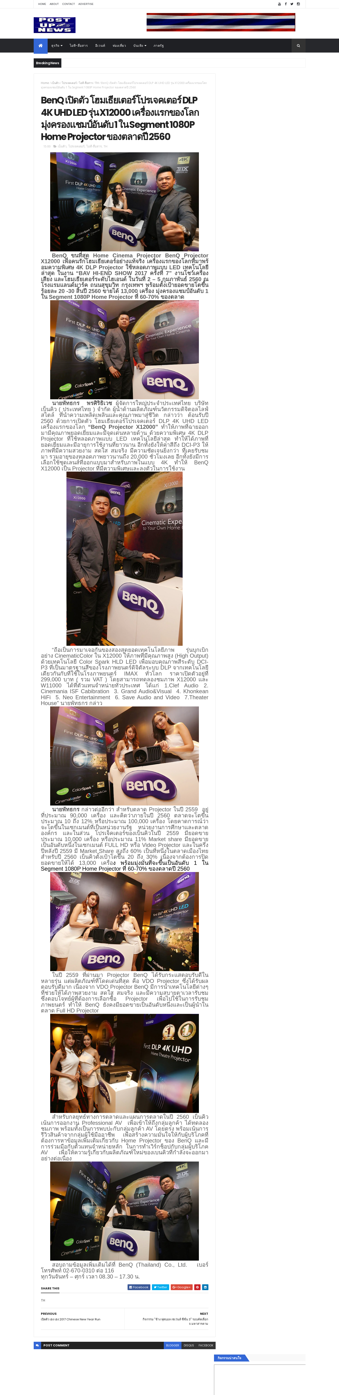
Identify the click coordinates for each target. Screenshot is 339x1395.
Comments (284, 765)
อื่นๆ (224, 747)
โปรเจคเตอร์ (69, 83)
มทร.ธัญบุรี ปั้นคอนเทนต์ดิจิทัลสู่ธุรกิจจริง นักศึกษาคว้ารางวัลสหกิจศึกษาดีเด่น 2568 (270, 459)
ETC (227, 787)
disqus (185, 1364)
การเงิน (226, 719)
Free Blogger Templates (88, 1389)
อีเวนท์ (100, 45)
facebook (202, 1364)
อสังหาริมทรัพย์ (232, 697)
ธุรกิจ (55, 45)
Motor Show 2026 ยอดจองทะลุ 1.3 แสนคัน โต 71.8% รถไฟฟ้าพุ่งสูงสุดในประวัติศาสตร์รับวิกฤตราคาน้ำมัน (272, 499)
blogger (169, 1364)
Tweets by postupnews (240, 437)
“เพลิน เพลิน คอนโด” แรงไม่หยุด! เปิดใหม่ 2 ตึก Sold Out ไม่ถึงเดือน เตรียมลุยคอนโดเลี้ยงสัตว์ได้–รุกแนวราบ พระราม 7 (273, 481)
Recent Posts (242, 765)
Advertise (86, 4)
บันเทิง (138, 45)
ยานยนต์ (227, 703)
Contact (68, 4)
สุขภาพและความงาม (236, 731)
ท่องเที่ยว (119, 45)
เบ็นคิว (55, 83)
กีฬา (224, 725)
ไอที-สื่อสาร (79, 45)
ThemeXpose (59, 1389)
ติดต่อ (225, 753)
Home (42, 4)
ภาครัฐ (159, 45)
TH (97, 83)
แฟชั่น (225, 736)
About (54, 4)
